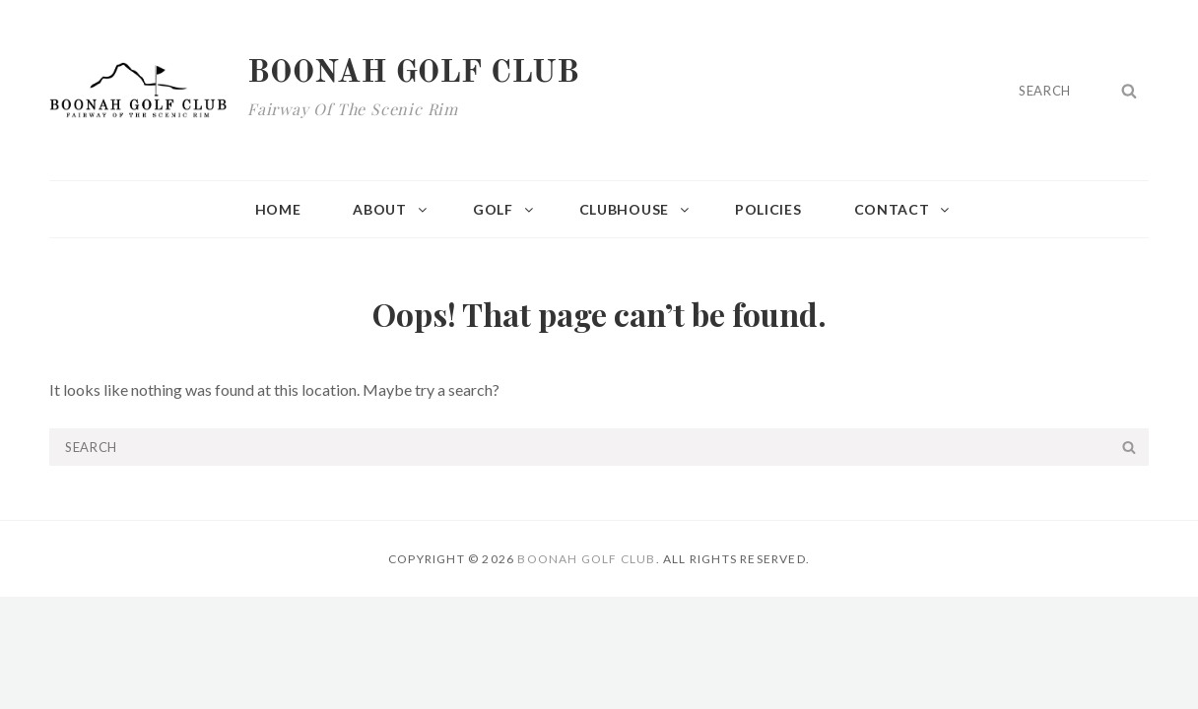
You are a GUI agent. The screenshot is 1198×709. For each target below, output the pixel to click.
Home (278, 209)
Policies (768, 209)
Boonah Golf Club (413, 74)
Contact (903, 209)
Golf (504, 209)
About (391, 209)
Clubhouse (635, 209)
